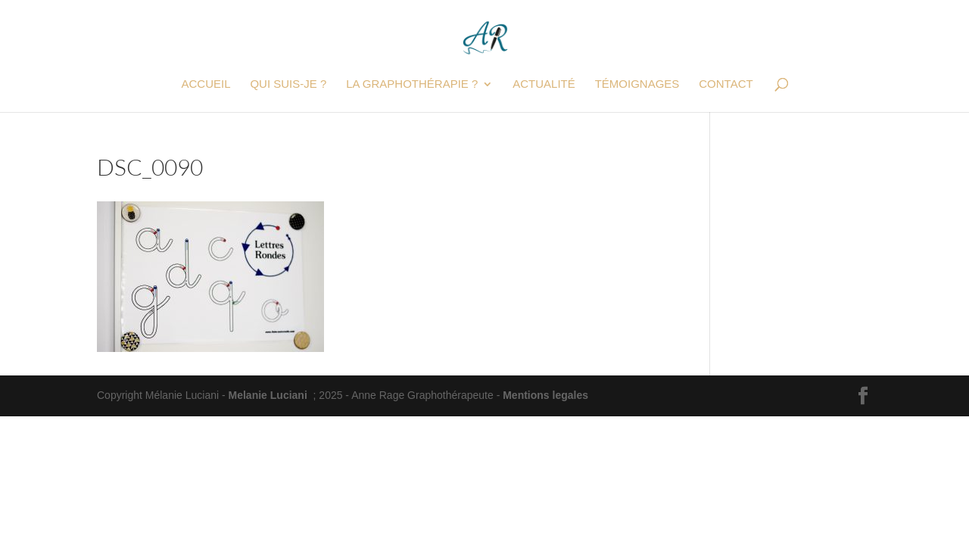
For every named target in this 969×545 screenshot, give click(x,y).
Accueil (205, 84)
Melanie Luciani (268, 395)
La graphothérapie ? (412, 84)
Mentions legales (545, 395)
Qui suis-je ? (288, 84)
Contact (725, 84)
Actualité (544, 84)
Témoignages (637, 84)
